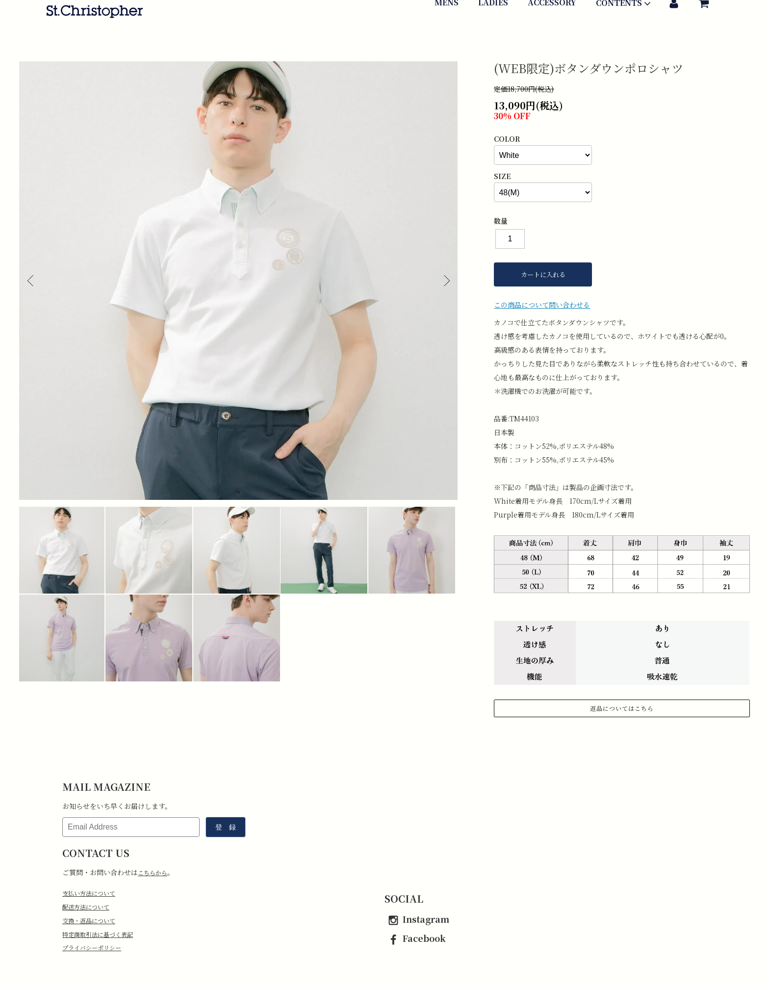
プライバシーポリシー (96, 953)
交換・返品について (93, 923)
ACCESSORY (552, 32)
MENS (447, 32)
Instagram (416, 918)
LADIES (493, 32)
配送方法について (89, 908)
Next (443, 280)
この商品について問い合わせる (542, 305)
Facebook (415, 938)
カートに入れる (543, 274)
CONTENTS (624, 33)
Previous (33, 280)
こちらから (155, 872)
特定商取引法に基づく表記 (103, 938)
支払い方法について (93, 894)
